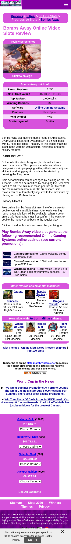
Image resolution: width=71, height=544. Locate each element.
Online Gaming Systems (50, 107)
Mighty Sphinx (41, 293)
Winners (55, 502)
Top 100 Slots (35, 350)
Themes (27, 506)
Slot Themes (11, 347)
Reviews (17, 16)
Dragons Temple (56, 303)
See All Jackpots (30, 491)
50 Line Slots (48, 16)
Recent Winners (56, 347)
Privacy (44, 506)
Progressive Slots (24, 19)
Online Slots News (32, 347)
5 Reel (31, 16)
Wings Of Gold (18, 325)
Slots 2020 (35, 502)
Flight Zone (63, 325)
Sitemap (16, 502)
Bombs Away (50, 19)
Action (34, 318)
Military (46, 318)
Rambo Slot (41, 325)
